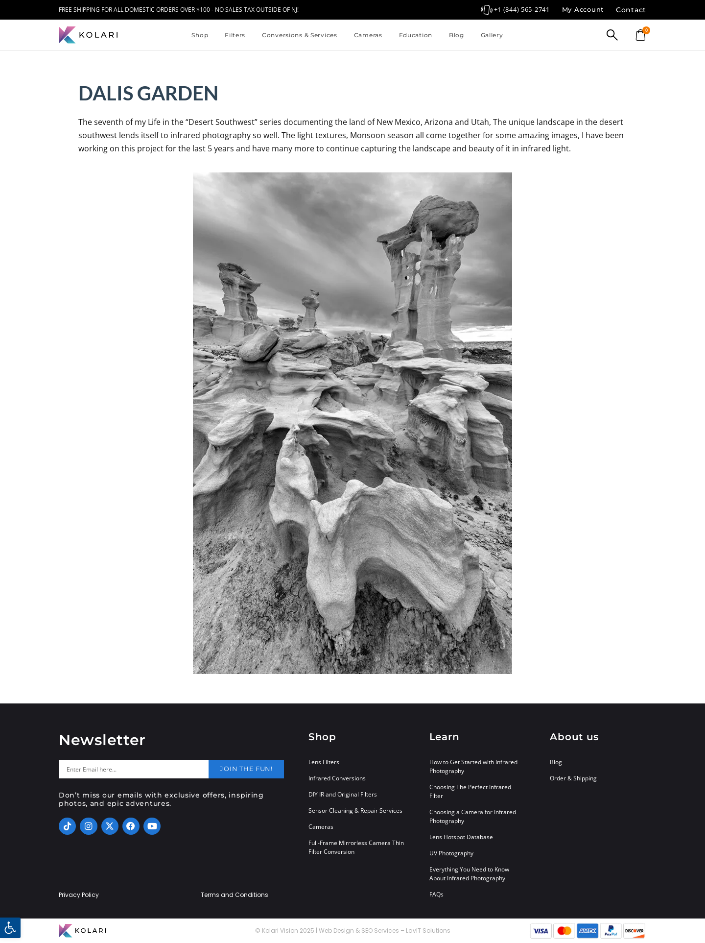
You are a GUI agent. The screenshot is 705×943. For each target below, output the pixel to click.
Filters (235, 35)
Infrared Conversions (337, 778)
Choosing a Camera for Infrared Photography (472, 816)
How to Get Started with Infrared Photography (473, 766)
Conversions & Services (299, 35)
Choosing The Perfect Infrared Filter (470, 791)
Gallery (492, 35)
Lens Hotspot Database (461, 837)
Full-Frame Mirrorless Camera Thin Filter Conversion (356, 847)
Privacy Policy (79, 895)
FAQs (436, 894)
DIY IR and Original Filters (342, 794)
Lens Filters (323, 762)
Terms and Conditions (234, 895)
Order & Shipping (573, 778)
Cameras (368, 35)
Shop (199, 35)
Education (415, 35)
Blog (456, 35)
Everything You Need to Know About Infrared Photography (469, 873)
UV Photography (451, 853)
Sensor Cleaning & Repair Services (355, 810)
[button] (10, 928)
